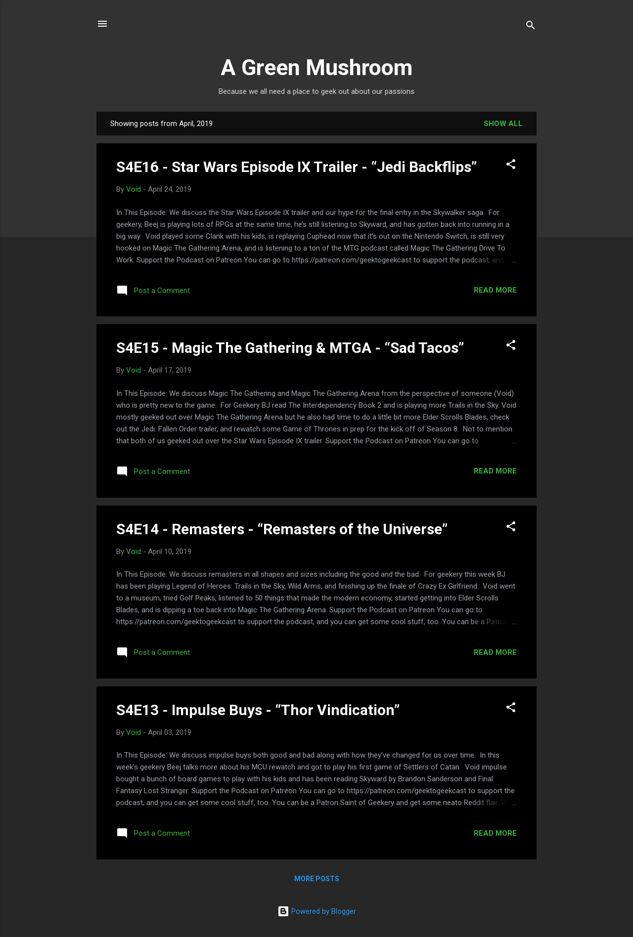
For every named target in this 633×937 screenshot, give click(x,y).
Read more (495, 290)
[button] (511, 165)
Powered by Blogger (316, 911)
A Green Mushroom (316, 67)
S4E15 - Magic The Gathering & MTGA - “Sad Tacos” (290, 347)
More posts (316, 879)
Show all (503, 123)
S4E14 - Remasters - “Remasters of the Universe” (282, 529)
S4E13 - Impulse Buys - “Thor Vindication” (258, 710)
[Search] (531, 27)
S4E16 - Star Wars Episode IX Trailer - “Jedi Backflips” (296, 166)
